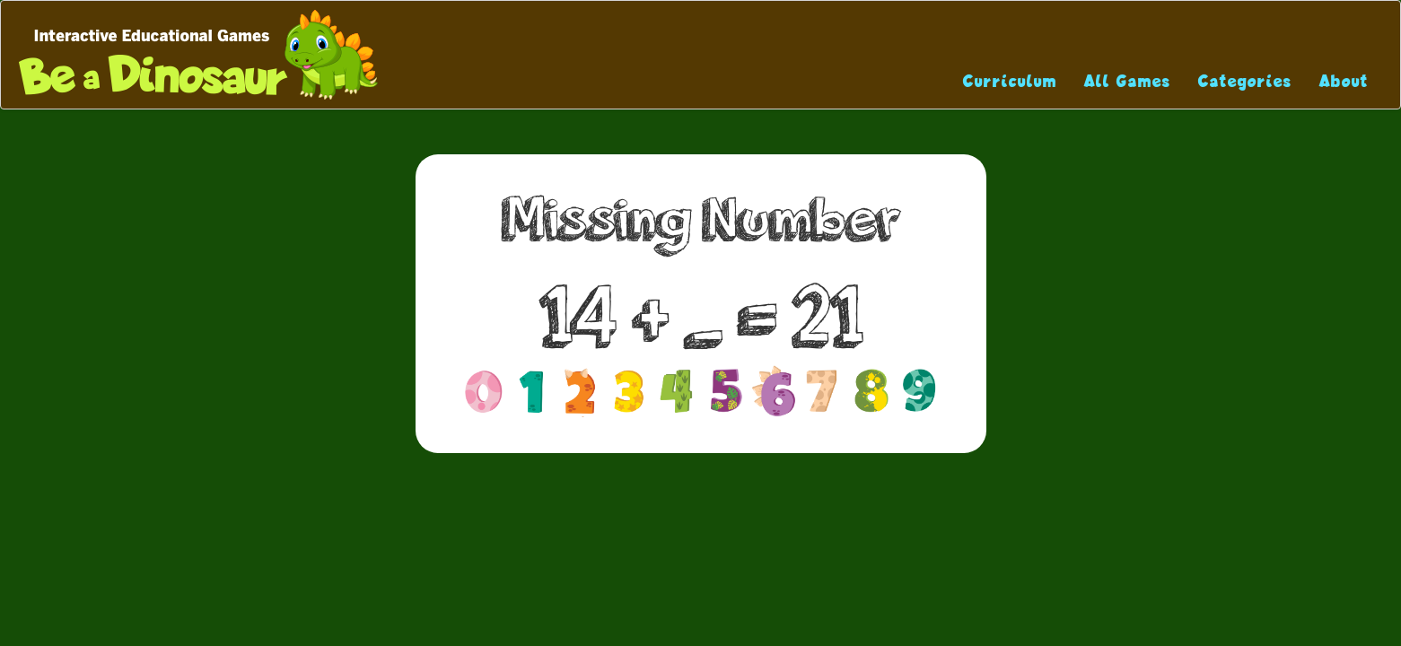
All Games (1127, 81)
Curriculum (1010, 81)
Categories (1245, 81)
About (1344, 81)
